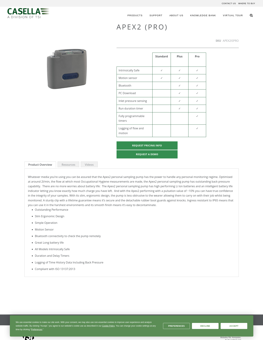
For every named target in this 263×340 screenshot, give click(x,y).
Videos (89, 165)
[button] (31, 67)
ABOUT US (176, 15)
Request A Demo (147, 154)
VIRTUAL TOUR (233, 15)
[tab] (40, 165)
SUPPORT (156, 15)
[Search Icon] (251, 15)
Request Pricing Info (147, 145)
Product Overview (40, 165)
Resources (68, 165)
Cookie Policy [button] (108, 326)
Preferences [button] (36, 329)
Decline (205, 326)
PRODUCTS (134, 15)
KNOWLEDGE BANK (203, 15)
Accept (233, 326)
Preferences (176, 326)
